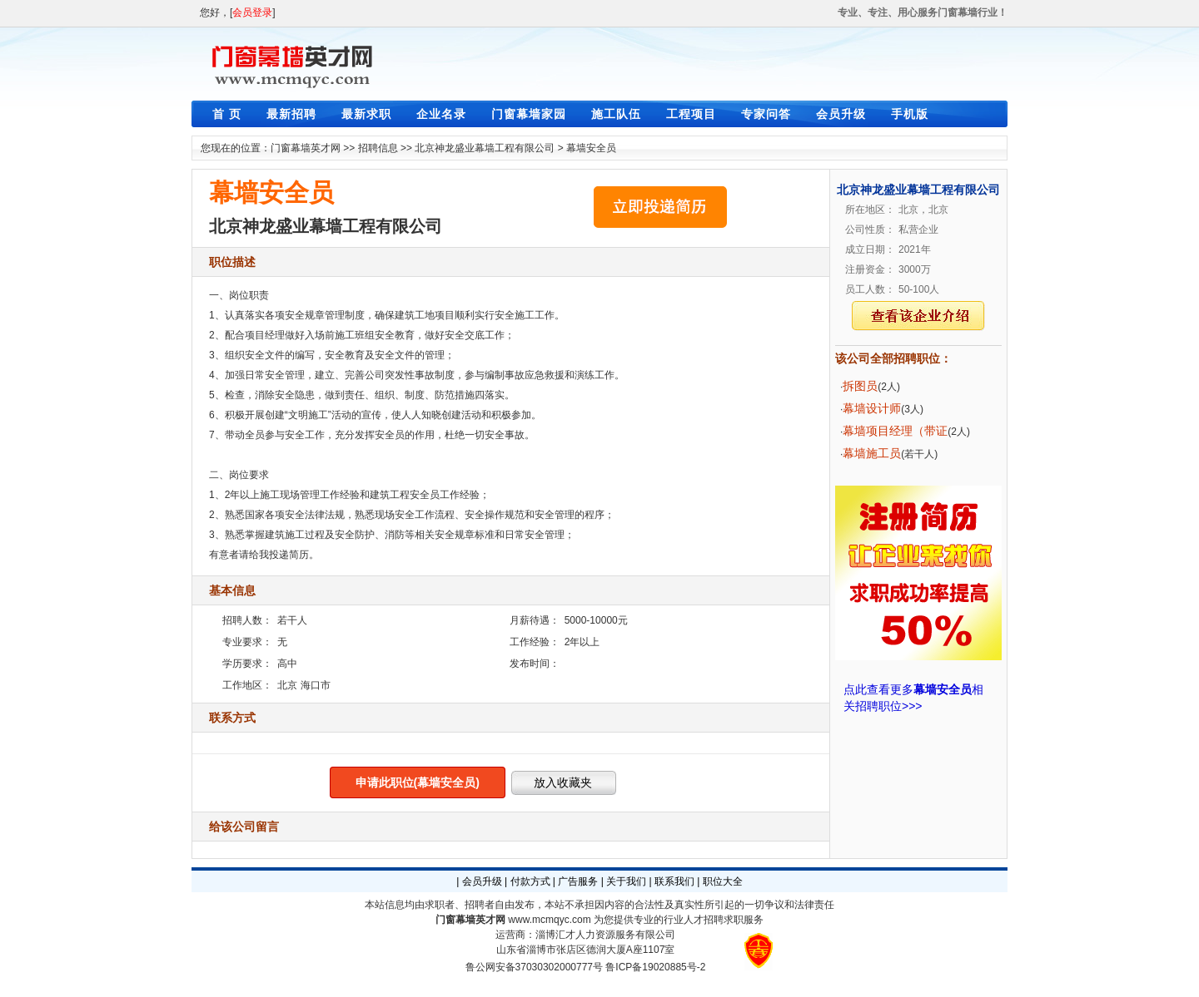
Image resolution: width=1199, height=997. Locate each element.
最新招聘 (291, 114)
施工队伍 (616, 114)
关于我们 (626, 881)
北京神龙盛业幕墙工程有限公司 (485, 148)
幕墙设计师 (872, 408)
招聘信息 (378, 148)
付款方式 (530, 881)
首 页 (226, 114)
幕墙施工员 (872, 453)
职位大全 (723, 881)
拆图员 (860, 385)
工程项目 (691, 114)
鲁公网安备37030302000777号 (534, 967)
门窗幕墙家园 (528, 114)
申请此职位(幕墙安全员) (418, 782)
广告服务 (578, 881)
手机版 (909, 114)
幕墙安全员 (591, 148)
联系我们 (674, 881)
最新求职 (366, 114)
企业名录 (441, 114)
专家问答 (766, 114)
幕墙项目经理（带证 (895, 430)
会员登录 (252, 12)
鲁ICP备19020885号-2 (655, 967)
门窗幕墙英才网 (306, 148)
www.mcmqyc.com (549, 919)
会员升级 (841, 114)
